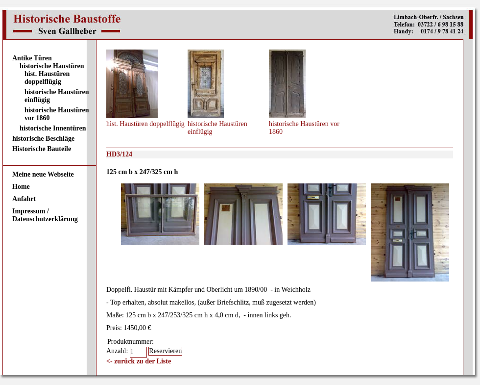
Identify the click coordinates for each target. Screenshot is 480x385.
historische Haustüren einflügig (56, 95)
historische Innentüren (53, 128)
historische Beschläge (43, 138)
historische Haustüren (52, 66)
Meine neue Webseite (43, 174)
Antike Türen (32, 58)
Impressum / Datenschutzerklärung (45, 215)
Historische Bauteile (41, 149)
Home (21, 186)
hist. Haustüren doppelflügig (47, 77)
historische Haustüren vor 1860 (56, 114)
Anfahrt (24, 199)
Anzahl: (118, 351)
